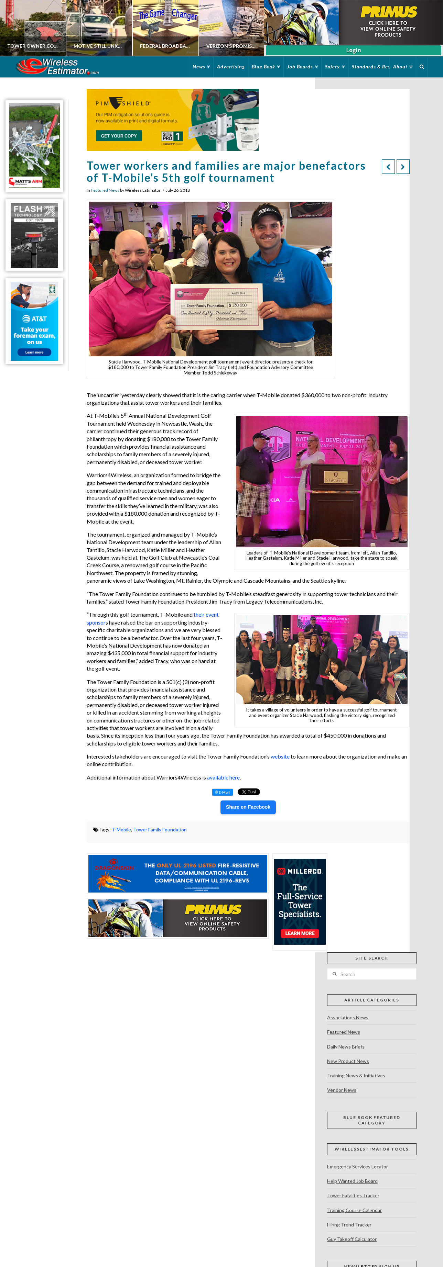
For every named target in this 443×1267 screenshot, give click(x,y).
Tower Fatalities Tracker (353, 1195)
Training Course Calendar (354, 1210)
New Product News (348, 1061)
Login (353, 50)
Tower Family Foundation (160, 829)
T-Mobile (121, 829)
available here (223, 777)
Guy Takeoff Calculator (352, 1239)
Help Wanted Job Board (352, 1181)
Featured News (105, 190)
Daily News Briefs (346, 1047)
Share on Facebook (248, 807)
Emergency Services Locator (357, 1166)
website (281, 756)
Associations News (347, 1017)
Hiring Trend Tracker (349, 1224)
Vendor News (341, 1090)
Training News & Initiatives (356, 1075)
